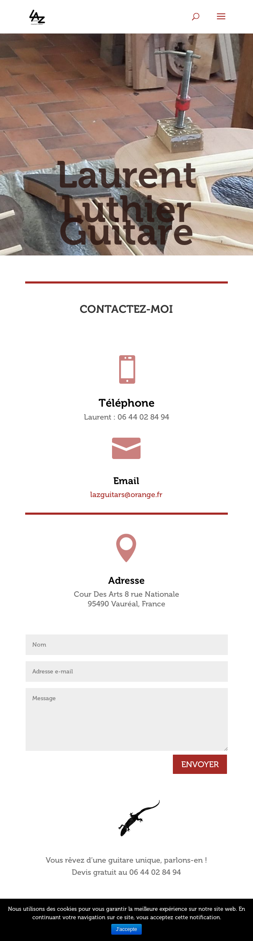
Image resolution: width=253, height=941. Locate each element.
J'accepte (126, 929)
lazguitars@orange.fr (126, 494)
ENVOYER (200, 764)
